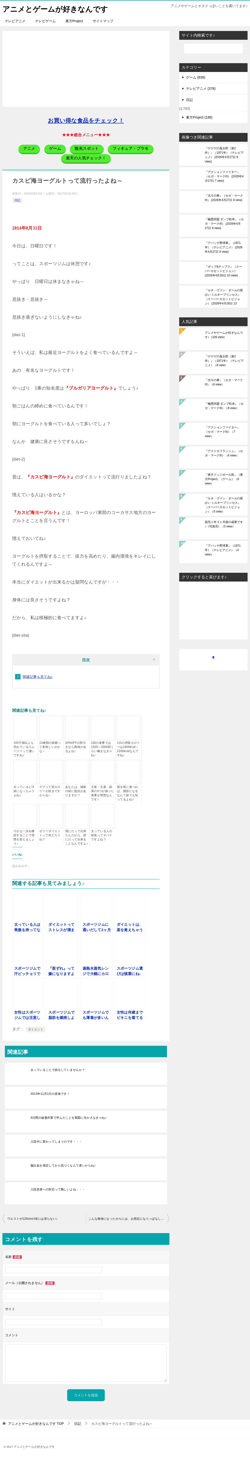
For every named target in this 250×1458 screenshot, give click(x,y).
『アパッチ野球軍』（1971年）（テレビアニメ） (223, 247)
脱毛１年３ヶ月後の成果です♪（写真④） (224, 524)
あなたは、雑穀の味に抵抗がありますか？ (75, 791)
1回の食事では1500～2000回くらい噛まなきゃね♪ (102, 749)
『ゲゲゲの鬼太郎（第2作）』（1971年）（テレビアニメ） (224, 154)
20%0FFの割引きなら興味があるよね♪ (75, 747)
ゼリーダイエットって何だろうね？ (50, 835)
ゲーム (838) (195, 77)
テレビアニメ (15, 21)
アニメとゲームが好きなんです (55, 8)
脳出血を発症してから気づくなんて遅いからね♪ (63, 1165)
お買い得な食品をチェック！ (86, 120)
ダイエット (35, 1029)
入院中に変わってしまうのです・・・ (56, 1141)
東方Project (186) (199, 117)
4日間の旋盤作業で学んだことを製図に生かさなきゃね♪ (68, 1117)
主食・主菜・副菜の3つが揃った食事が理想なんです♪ (102, 793)
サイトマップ (103, 21)
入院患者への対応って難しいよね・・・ (58, 1189)
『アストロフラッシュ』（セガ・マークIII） (224, 453)
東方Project (74, 21)
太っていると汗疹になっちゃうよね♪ (24, 791)
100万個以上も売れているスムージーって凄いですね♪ (24, 749)
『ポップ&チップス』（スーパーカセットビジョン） (223, 271)
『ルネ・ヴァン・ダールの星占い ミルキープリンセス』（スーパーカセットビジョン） (224, 296)
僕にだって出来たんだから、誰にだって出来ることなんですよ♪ (76, 837)
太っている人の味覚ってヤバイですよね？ (101, 835)
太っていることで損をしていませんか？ (58, 1069)
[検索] (213, 48)
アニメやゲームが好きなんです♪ (224, 335)
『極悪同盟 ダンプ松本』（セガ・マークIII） (224, 223)
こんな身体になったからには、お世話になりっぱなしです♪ (128, 1218)
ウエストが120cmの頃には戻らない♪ (32, 1218)
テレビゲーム (45, 21)
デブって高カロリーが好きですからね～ (50, 791)
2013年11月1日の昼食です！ (50, 1093)
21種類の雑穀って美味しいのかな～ (50, 747)
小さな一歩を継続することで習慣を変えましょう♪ (24, 837)
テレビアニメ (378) (201, 88)
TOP (36, 1423)
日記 (17, 200)
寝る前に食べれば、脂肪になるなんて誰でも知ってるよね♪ (127, 793)
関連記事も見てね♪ (38, 676)
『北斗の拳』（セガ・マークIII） (224, 197)
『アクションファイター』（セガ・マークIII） (224, 176)
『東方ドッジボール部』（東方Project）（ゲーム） (224, 479)
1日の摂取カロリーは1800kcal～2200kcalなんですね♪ (128, 749)
